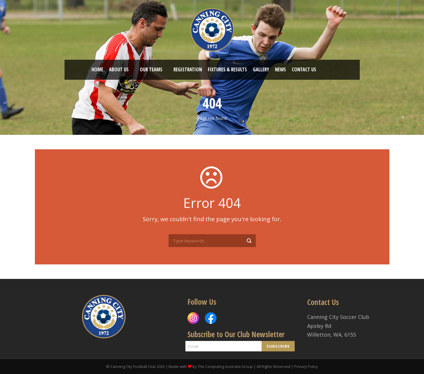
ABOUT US (119, 69)
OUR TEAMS (151, 69)
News (280, 69)
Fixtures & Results (227, 69)
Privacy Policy (306, 366)
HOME (97, 69)
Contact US (304, 69)
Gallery (261, 69)
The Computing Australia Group (225, 366)
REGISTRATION (187, 69)
